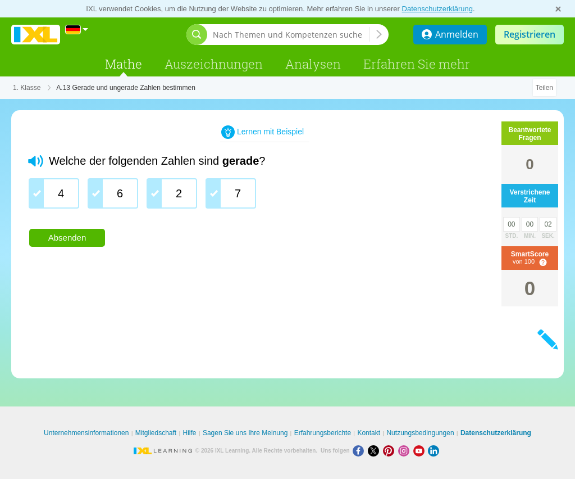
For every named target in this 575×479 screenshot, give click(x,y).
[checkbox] (54, 193)
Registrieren (529, 34)
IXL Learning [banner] (35, 34)
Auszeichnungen (214, 64)
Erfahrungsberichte (322, 433)
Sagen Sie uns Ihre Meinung (245, 433)
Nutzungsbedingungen (420, 433)
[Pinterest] (390, 451)
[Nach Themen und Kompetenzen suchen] (291, 34)
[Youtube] (420, 451)
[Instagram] (405, 451)
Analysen (313, 64)
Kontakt (368, 433)
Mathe (123, 64)
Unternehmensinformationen (86, 433)
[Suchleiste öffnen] (196, 34)
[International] (77, 29)
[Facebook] (360, 451)
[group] (241, 198)
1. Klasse (26, 88)
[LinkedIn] (434, 451)
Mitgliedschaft (155, 433)
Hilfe (190, 433)
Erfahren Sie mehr (416, 64)
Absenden (67, 237)
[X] (375, 451)
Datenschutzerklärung (437, 8)
